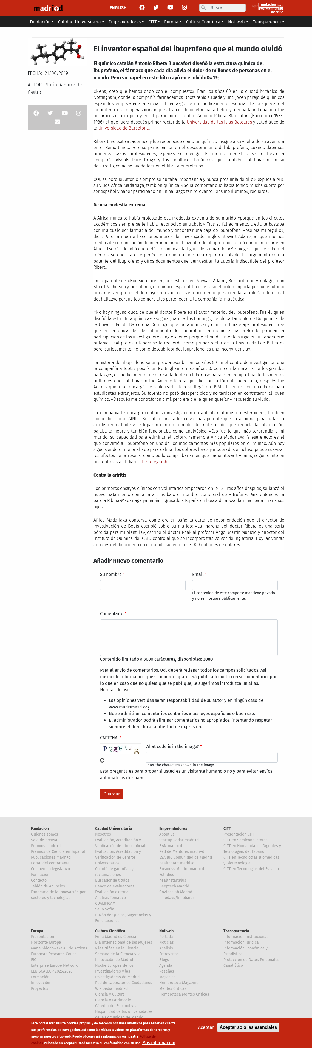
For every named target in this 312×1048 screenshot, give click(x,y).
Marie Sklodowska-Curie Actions (59, 948)
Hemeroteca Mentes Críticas (184, 994)
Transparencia (236, 931)
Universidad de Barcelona (123, 128)
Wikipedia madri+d (111, 988)
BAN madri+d (170, 846)
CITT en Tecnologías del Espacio (251, 869)
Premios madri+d (46, 846)
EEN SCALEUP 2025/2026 (51, 971)
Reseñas (166, 971)
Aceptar (206, 1029)
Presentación (42, 936)
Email (198, 574)
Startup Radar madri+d (179, 840)
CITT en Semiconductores (245, 840)
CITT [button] (152, 21)
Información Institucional (245, 936)
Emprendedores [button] (125, 21)
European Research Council (55, 954)
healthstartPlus (172, 880)
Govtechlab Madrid (175, 892)
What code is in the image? (172, 746)
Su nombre (111, 574)
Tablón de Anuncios (48, 886)
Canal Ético (233, 965)
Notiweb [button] (236, 21)
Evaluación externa (112, 892)
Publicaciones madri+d (51, 857)
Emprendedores (173, 828)
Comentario (111, 613)
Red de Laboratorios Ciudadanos (123, 982)
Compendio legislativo (50, 869)
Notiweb (166, 931)
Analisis (166, 948)
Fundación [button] (40, 21)
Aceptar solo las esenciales (248, 1029)
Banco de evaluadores (114, 886)
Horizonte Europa (46, 942)
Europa (37, 931)
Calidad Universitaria (113, 828)
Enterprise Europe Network (54, 965)
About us (167, 834)
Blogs (164, 959)
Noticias (166, 942)
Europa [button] (171, 21)
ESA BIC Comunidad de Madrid (185, 857)
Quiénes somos (44, 834)
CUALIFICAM (105, 903)
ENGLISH (118, 7)
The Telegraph (153, 461)
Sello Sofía (104, 909)
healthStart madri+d (176, 863)
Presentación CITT (239, 834)
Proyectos (39, 988)
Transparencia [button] (267, 21)
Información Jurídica (241, 942)
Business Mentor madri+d (181, 869)
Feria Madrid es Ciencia (115, 936)
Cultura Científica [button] (203, 21)
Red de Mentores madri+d (181, 851)
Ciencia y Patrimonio (113, 1000)
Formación (40, 874)
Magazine (167, 977)
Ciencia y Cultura (110, 994)
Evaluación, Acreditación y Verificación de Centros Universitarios (118, 857)
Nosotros (103, 834)
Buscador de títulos (112, 880)
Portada (166, 936)
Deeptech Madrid (174, 886)
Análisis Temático (110, 897)
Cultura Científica (110, 931)
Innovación (40, 982)
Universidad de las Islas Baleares (219, 122)
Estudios (166, 874)
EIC (33, 959)
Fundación (40, 828)
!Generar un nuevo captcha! (102, 760)
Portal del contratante (50, 863)
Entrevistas (169, 954)
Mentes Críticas (172, 988)
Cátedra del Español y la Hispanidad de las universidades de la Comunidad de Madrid (124, 1012)
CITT (227, 828)
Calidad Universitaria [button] (79, 21)
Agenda (165, 965)
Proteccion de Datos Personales (251, 959)
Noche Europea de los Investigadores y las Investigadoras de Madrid (117, 971)
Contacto (39, 880)
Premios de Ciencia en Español (58, 851)
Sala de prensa (44, 840)
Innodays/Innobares (177, 897)
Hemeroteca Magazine (178, 982)
